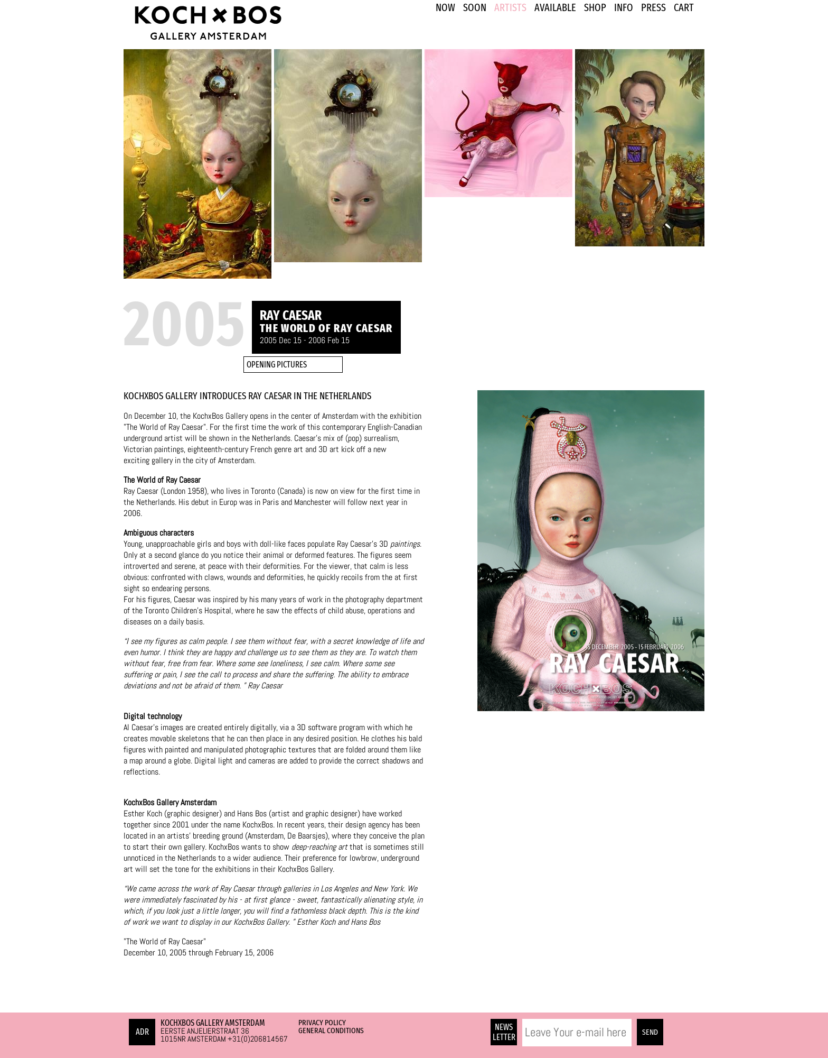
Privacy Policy (322, 1022)
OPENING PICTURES (277, 365)
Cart (684, 7)
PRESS (653, 7)
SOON (474, 7)
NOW (445, 7)
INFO (623, 7)
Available (555, 7)
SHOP (595, 7)
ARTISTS (510, 7)
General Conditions (331, 1030)
